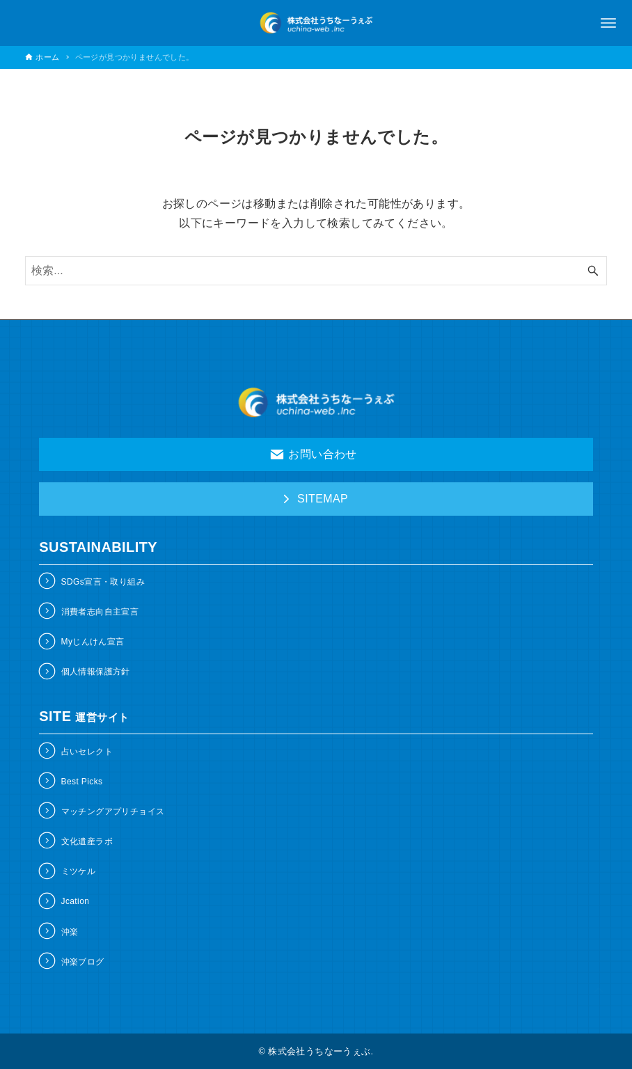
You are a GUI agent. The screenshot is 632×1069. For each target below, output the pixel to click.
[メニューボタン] (608, 23)
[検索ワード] (315, 270)
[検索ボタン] (593, 270)
